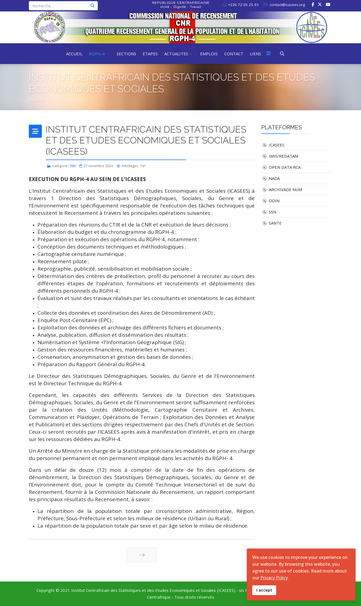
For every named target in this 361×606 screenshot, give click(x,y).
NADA (270, 178)
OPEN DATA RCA (281, 167)
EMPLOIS (209, 53)
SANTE (271, 223)
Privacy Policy (274, 578)
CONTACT (233, 53)
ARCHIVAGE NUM (281, 189)
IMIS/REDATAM (279, 156)
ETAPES (150, 53)
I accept (264, 590)
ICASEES (272, 145)
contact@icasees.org (287, 4)
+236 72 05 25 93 (243, 4)
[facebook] (313, 4)
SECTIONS (126, 53)
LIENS (255, 53)
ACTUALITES (176, 53)
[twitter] (320, 4)
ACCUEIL (74, 53)
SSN (73, 166)
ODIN (270, 200)
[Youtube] (328, 4)
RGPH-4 (97, 53)
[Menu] (268, 53)
